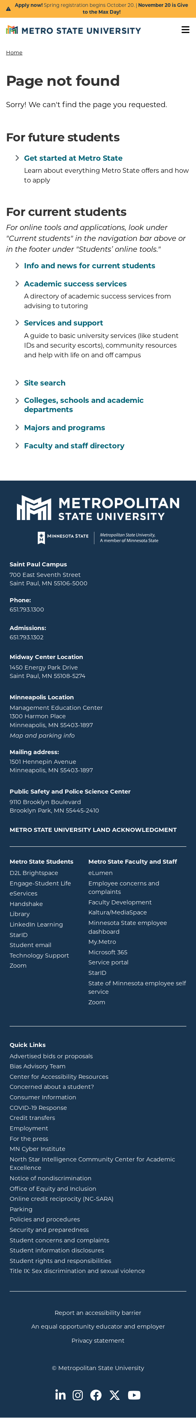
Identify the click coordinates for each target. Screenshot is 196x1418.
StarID (43, 935)
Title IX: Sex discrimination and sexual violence (77, 1271)
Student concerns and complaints (59, 1240)
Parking (21, 1209)
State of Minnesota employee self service (137, 988)
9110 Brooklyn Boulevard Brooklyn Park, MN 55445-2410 (54, 806)
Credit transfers (32, 1118)
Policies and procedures (77, 1219)
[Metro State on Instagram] (78, 1396)
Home (14, 52)
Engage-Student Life (43, 883)
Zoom (43, 965)
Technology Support (39, 955)
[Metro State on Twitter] (114, 1396)
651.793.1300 (27, 609)
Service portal (137, 962)
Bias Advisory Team (37, 1066)
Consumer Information (43, 1097)
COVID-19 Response (38, 1107)
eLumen (133, 873)
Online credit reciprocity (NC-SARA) (62, 1198)
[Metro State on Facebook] (96, 1396)
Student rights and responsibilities (60, 1261)
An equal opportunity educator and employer (98, 1326)
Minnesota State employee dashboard (136, 927)
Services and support (63, 323)
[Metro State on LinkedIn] (60, 1396)
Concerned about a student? (52, 1086)
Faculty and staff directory (74, 446)
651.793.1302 (26, 637)
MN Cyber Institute (37, 1149)
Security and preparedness (49, 1229)
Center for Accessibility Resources (59, 1076)
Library (43, 914)
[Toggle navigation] (183, 30)
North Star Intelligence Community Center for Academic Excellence (92, 1164)
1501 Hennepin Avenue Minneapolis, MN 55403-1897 (51, 766)
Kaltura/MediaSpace (137, 912)
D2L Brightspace (43, 873)
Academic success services (75, 284)
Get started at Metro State (73, 158)
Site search (44, 383)
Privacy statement (98, 1340)
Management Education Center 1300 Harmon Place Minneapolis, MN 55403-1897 (56, 716)
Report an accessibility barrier (98, 1312)
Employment (29, 1128)
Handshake (43, 904)
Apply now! (29, 5)
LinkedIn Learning (43, 924)
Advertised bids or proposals (83, 1056)
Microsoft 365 (137, 952)
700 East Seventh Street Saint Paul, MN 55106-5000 (49, 579)
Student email (43, 945)
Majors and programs (64, 427)
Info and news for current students (89, 265)
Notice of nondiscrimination (51, 1178)
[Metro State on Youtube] (134, 1396)
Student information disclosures (57, 1250)
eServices (43, 893)
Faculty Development (120, 902)
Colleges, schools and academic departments (84, 405)
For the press (29, 1138)
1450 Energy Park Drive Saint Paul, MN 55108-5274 (48, 672)
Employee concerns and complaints (123, 888)
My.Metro (134, 941)
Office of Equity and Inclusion (53, 1188)
